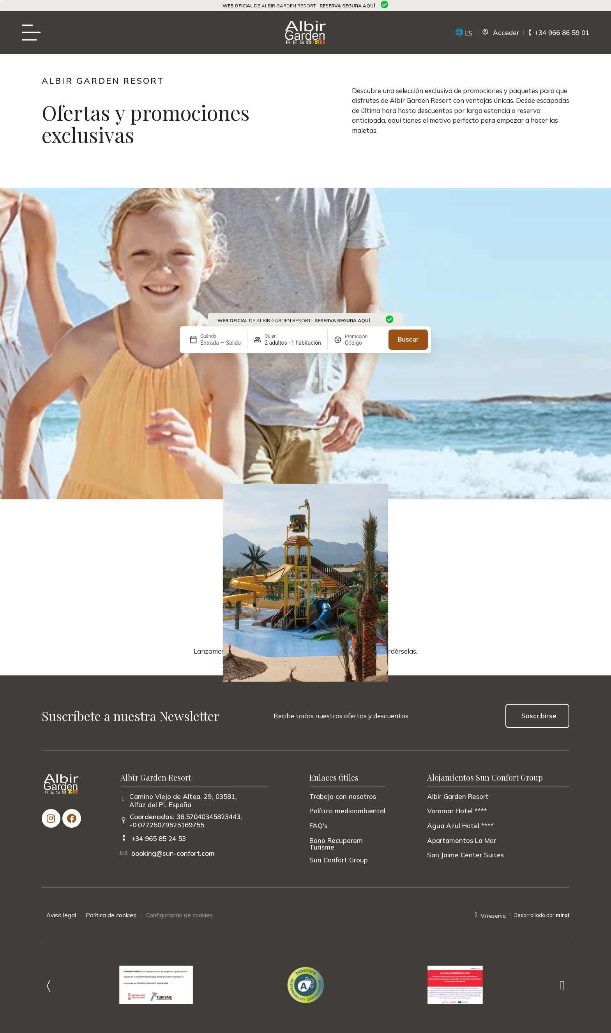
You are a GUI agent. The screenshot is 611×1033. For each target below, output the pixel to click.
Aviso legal (61, 915)
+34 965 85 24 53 (158, 838)
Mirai (562, 915)
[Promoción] (363, 343)
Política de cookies (111, 915)
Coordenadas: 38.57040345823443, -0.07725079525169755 (186, 821)
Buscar (408, 339)
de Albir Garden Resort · (299, 6)
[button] (48, 985)
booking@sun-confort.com (172, 853)
